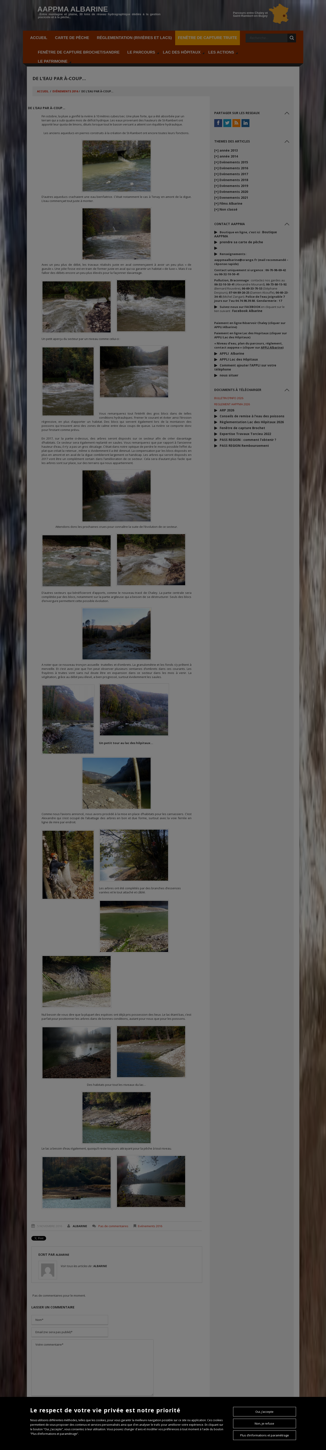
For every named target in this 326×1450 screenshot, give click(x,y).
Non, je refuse (264, 1423)
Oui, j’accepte (264, 1412)
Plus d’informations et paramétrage (264, 1435)
